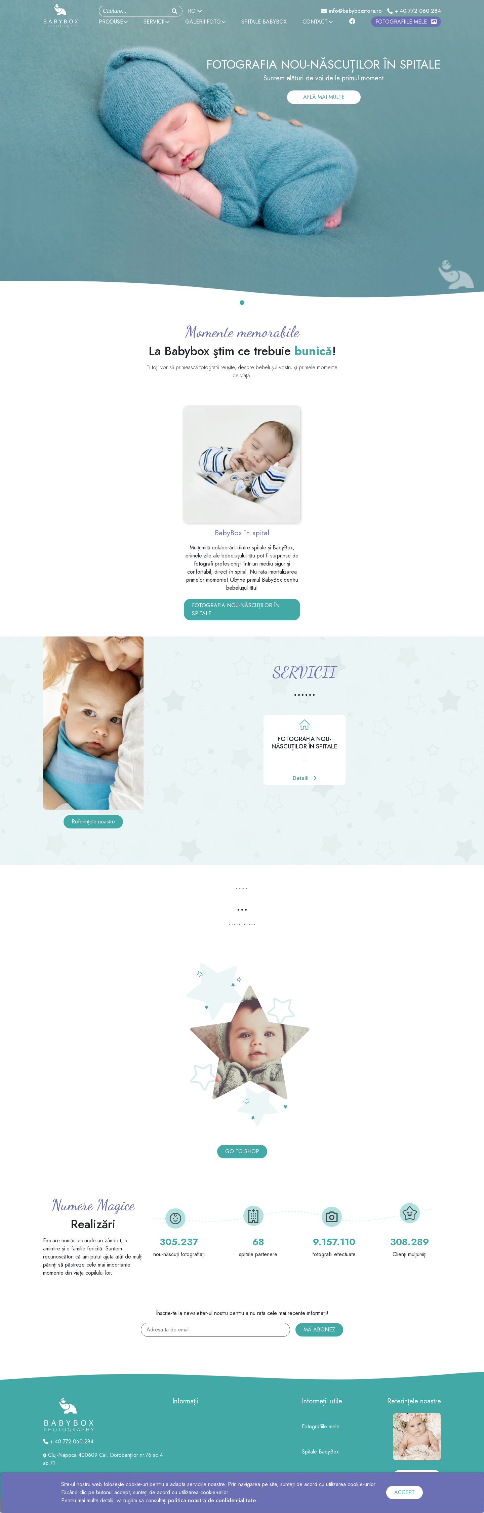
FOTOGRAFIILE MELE (406, 22)
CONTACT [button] (317, 22)
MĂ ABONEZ (319, 1329)
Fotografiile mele (320, 1426)
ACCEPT (404, 1492)
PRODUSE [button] (113, 22)
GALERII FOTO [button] (205, 22)
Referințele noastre (93, 821)
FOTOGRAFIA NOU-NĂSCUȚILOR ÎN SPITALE (236, 609)
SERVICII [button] (156, 22)
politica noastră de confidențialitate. (212, 1500)
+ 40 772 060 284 (414, 11)
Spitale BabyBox (320, 1452)
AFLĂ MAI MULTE (324, 97)
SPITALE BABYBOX (264, 22)
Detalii (304, 778)
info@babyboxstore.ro (351, 11)
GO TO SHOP (242, 1151)
